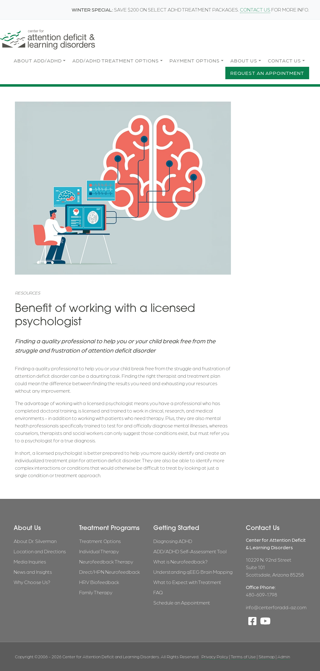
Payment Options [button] (194, 60)
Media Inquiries (30, 561)
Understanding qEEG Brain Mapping (192, 571)
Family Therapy (95, 592)
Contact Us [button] (284, 60)
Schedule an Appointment (181, 602)
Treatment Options (100, 541)
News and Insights (33, 571)
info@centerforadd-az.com (276, 607)
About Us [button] (243, 60)
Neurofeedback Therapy (106, 561)
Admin (283, 656)
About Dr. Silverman (35, 541)
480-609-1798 (261, 594)
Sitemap (267, 656)
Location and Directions (40, 551)
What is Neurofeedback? (180, 561)
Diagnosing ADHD (172, 541)
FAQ (158, 592)
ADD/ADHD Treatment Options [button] (115, 60)
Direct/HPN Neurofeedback (109, 571)
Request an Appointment (267, 73)
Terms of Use (243, 656)
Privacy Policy (214, 656)
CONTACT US (255, 9)
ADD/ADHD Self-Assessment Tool (190, 551)
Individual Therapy (99, 551)
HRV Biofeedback (99, 582)
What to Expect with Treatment (187, 582)
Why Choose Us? (32, 582)
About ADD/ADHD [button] (38, 60)
